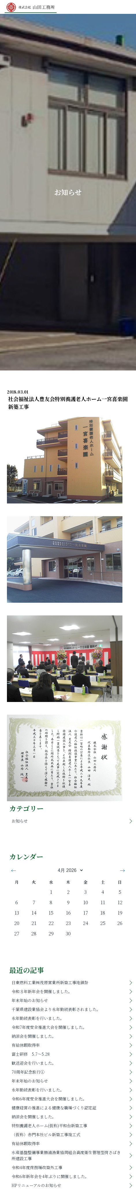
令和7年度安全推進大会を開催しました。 (49, 1027)
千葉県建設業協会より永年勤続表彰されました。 (56, 1009)
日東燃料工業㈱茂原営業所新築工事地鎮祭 (50, 982)
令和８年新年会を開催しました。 (42, 991)
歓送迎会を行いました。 (34, 1063)
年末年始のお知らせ (30, 1000)
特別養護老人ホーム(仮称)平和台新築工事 (49, 1125)
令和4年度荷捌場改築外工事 (37, 1167)
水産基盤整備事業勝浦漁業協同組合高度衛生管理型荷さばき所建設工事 (66, 1155)
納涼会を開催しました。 (34, 1036)
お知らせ (20, 821)
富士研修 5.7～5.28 (31, 1054)
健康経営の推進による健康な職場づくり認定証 (54, 1108)
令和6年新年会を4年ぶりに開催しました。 (50, 1176)
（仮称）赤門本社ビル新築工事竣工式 (46, 1134)
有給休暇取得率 (26, 1045)
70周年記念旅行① (28, 1072)
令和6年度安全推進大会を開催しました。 (49, 1099)
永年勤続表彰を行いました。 (38, 1018)
